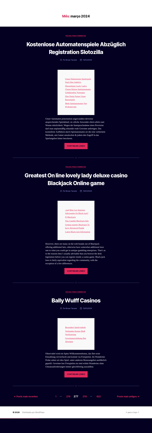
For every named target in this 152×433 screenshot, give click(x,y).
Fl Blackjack (70, 231)
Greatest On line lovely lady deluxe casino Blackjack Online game (76, 189)
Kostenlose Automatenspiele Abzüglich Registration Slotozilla (76, 48)
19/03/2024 (87, 60)
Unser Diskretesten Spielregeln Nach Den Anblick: (75, 82)
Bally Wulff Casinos (76, 315)
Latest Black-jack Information (78, 246)
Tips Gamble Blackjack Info (77, 235)
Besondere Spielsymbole (76, 342)
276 (66, 411)
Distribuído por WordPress (33, 427)
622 (99, 411)
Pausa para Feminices (76, 36)
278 (84, 411)
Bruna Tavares (71, 60)
